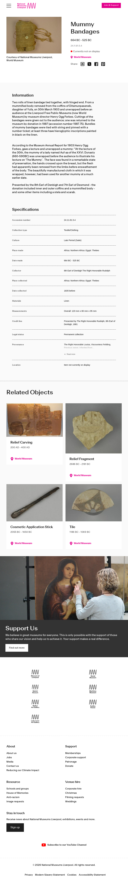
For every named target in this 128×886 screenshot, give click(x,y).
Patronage (71, 762)
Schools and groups (17, 788)
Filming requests (74, 797)
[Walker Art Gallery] (35, 703)
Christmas (71, 793)
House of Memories (17, 793)
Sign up (15, 827)
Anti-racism (12, 797)
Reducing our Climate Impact (22, 770)
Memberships (73, 753)
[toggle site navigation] (8, 5)
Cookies (72, 875)
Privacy (29, 875)
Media (9, 762)
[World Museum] (93, 674)
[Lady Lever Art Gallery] (35, 718)
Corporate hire (73, 788)
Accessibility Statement (92, 875)
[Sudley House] (93, 703)
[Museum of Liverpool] (35, 674)
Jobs (9, 757)
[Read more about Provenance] (90, 350)
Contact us (12, 766)
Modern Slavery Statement (50, 875)
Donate (69, 766)
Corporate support (75, 757)
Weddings (71, 801)
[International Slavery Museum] (35, 689)
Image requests (15, 801)
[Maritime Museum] (93, 689)
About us (11, 753)
